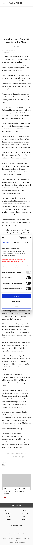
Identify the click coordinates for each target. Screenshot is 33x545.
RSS (16, 540)
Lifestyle (8, 516)
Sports (8, 519)
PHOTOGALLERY (11, 497)
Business (25, 513)
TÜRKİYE (24, 510)
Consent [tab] (6, 242)
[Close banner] (30, 237)
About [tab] (27, 242)
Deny (16, 306)
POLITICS (8, 510)
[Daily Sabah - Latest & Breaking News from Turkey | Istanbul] (16, 3)
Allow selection (16, 301)
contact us (27, 538)
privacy (11, 538)
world (3, 464)
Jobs (4, 538)
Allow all (16, 296)
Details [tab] (16, 242)
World (8, 513)
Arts (24, 516)
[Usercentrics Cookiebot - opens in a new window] (19, 237)
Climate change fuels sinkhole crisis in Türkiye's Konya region (16, 491)
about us (18, 538)
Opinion (25, 519)
